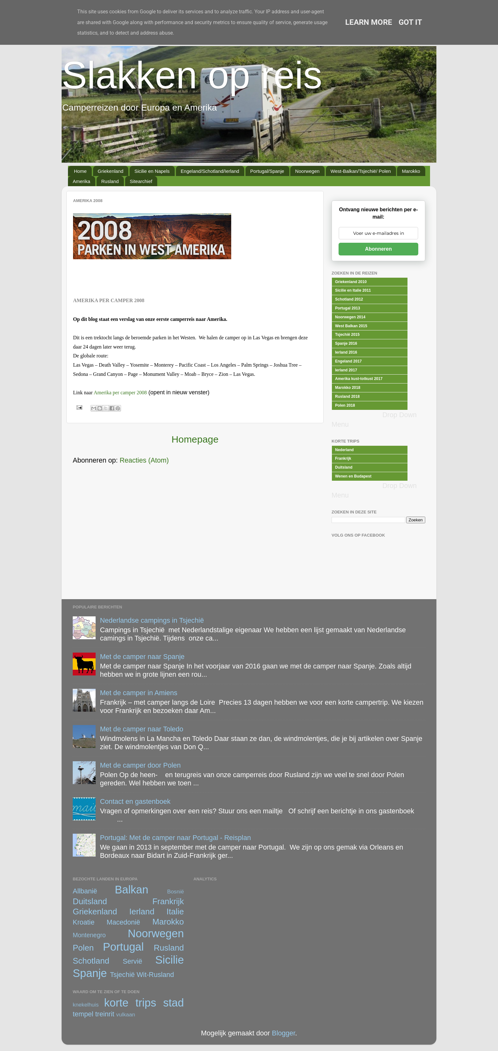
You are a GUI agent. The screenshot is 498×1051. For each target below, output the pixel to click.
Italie (175, 911)
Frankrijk (168, 901)
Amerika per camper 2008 (120, 392)
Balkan (131, 890)
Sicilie (169, 960)
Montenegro (89, 935)
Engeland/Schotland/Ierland (210, 171)
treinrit (104, 1014)
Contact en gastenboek (135, 801)
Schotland (91, 960)
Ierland (141, 911)
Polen (83, 947)
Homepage (195, 439)
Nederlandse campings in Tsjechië (152, 620)
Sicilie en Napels (152, 171)
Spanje (90, 973)
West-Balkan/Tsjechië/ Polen (361, 171)
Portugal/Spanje (267, 171)
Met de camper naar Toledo (141, 729)
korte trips (130, 1003)
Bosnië (175, 891)
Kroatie (83, 922)
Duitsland (90, 901)
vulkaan (125, 1014)
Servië (132, 961)
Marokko (411, 171)
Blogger (283, 1033)
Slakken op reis (192, 75)
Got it (410, 22)
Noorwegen (307, 171)
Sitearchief (141, 181)
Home (80, 171)
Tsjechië (122, 975)
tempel (83, 1014)
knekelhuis (86, 1004)
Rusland (110, 181)
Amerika (81, 181)
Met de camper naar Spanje (142, 657)
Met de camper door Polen (140, 765)
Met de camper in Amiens (139, 693)
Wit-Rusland (155, 975)
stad (173, 1003)
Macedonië (123, 922)
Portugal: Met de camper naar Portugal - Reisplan (175, 838)
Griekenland (111, 171)
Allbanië (85, 891)
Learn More (368, 22)
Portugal (123, 947)
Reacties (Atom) (144, 460)
